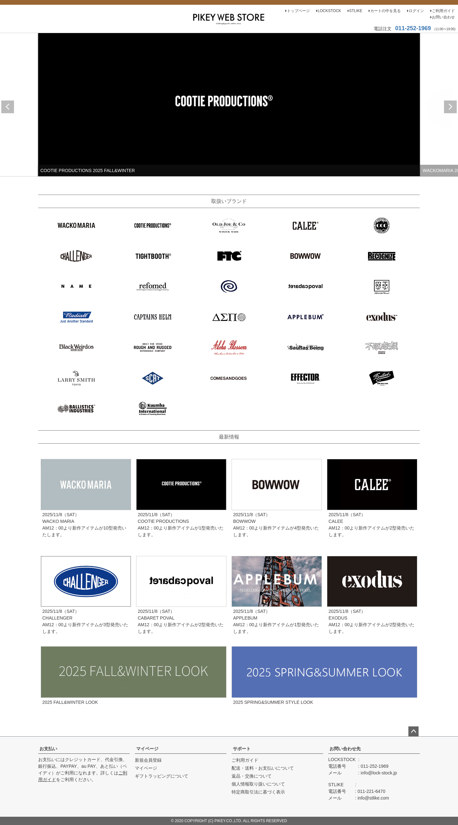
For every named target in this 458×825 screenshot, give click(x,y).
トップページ (298, 11)
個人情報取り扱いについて (258, 784)
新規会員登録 (148, 760)
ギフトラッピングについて (161, 776)
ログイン (416, 11)
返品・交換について (252, 776)
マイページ (147, 748)
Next (450, 107)
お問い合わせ (443, 17)
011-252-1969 (413, 28)
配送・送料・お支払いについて (263, 768)
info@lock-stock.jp (379, 772)
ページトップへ (413, 731)
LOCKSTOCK (329, 11)
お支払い (48, 748)
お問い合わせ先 (345, 748)
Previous (7, 107)
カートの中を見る (385, 11)
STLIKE (355, 11)
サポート (242, 748)
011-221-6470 (371, 791)
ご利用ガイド (443, 11)
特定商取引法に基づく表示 (258, 791)
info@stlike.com (373, 798)
